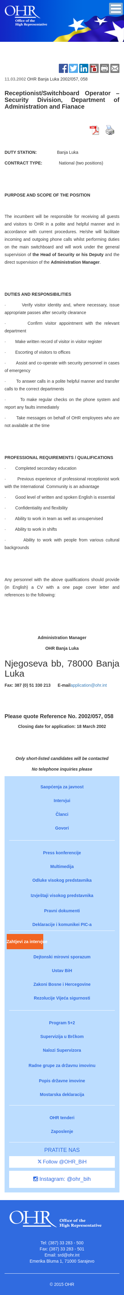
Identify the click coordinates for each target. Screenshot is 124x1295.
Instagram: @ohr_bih (61, 1179)
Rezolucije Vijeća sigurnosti (62, 998)
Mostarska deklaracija (62, 1094)
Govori (62, 828)
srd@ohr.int (69, 1255)
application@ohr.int (88, 685)
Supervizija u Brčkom (61, 1036)
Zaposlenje (62, 1131)
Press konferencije (62, 852)
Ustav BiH (62, 970)
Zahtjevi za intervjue (25, 941)
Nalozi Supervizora (62, 1050)
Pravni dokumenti (62, 910)
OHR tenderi (62, 1117)
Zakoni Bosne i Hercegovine (62, 984)
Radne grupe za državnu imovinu (62, 1065)
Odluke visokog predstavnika (62, 880)
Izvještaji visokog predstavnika (62, 895)
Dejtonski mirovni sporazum (62, 956)
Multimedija (62, 866)
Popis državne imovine (62, 1080)
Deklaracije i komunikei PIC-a (62, 924)
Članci (61, 814)
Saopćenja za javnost (62, 786)
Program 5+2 (62, 1022)
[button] (115, 8)
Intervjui (62, 800)
